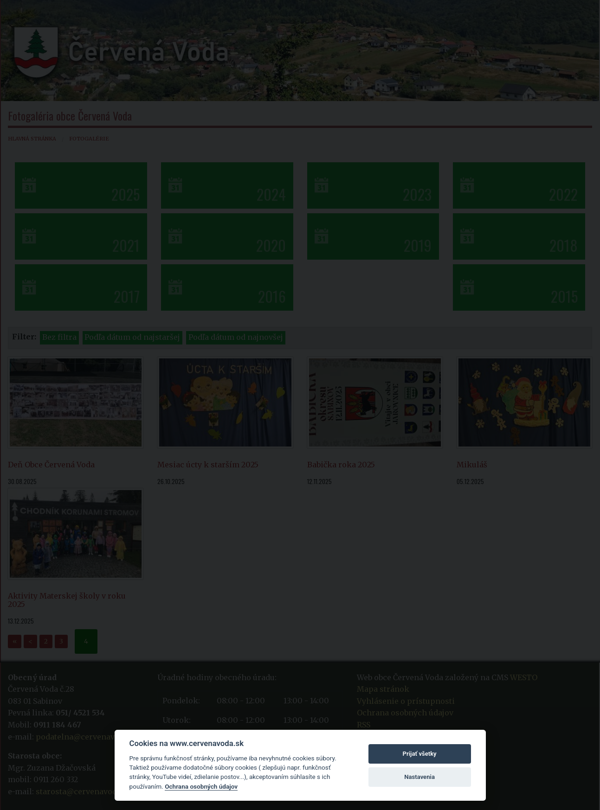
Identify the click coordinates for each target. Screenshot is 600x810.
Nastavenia (419, 776)
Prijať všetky (420, 753)
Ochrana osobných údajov (201, 786)
